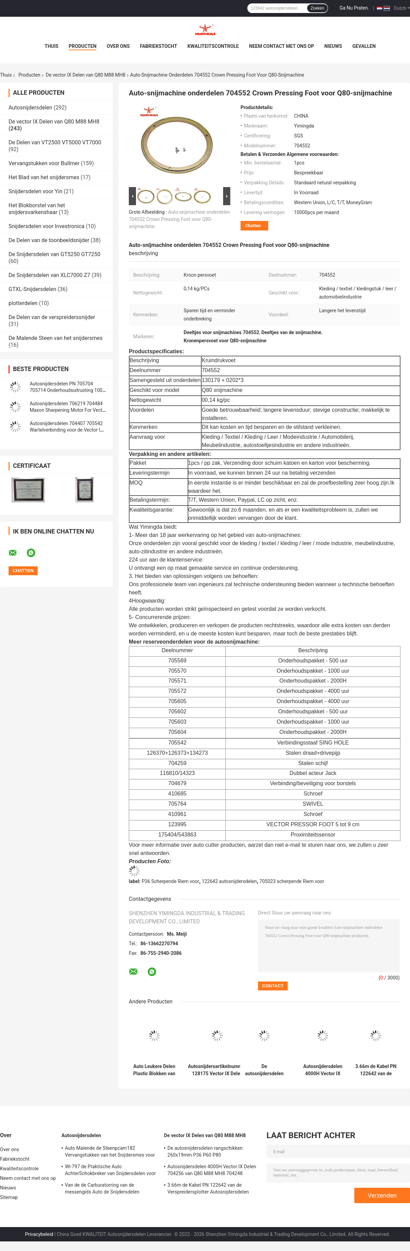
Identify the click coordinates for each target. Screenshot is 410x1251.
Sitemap (9, 1197)
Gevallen (363, 46)
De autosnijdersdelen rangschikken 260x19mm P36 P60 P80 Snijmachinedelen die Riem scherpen (264, 1070)
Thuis (51, 46)
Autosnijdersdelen (30, 107)
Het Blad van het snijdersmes (44, 177)
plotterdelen (23, 303)
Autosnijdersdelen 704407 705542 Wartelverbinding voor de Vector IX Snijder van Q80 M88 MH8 (66, 430)
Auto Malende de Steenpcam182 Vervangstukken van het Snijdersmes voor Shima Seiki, (110, 1152)
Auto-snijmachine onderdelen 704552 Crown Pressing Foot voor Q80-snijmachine (179, 219)
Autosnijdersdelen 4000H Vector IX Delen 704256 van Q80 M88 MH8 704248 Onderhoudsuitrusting (322, 1070)
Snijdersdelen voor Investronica (46, 226)
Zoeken (317, 8)
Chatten (253, 225)
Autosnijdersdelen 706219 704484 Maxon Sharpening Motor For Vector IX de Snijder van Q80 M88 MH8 (68, 410)
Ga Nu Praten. (354, 8)
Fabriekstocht (158, 46)
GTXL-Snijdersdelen (32, 289)
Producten (82, 46)
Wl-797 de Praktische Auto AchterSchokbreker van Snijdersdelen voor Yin (110, 1171)
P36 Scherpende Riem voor (170, 881)
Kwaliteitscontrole (213, 46)
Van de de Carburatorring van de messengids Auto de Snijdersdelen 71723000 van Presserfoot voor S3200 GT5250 (106, 1189)
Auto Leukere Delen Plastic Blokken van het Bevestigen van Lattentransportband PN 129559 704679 (154, 1070)
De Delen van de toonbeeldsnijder (49, 240)
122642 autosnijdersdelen (229, 881)
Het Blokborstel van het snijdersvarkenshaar (37, 208)
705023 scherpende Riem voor (291, 881)
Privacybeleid (39, 1234)
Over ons (118, 46)
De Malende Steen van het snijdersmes (55, 338)
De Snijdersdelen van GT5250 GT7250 (54, 254)
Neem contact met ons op (281, 46)
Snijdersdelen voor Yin (36, 191)
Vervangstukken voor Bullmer (44, 163)
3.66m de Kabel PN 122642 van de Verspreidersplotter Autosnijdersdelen (376, 1070)
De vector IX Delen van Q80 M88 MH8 (85, 75)
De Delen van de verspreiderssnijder (52, 317)
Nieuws (333, 46)
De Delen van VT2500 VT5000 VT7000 (55, 142)
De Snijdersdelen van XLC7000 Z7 (49, 275)
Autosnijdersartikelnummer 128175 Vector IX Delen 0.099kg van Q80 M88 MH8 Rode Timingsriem (217, 1070)
